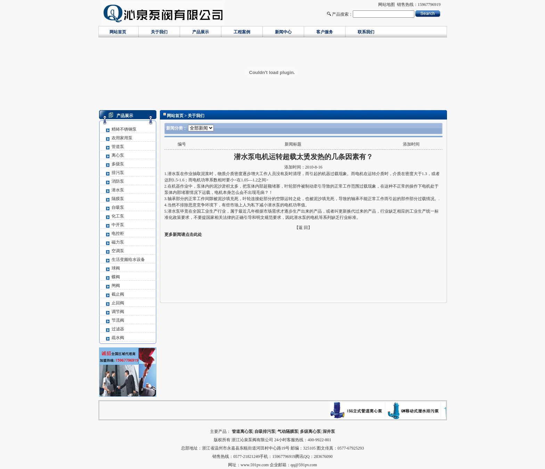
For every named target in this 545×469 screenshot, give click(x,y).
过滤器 (118, 329)
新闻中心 (283, 32)
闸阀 (116, 285)
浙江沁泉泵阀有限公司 (252, 439)
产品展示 (200, 32)
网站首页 (117, 32)
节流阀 (118, 320)
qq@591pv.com (304, 464)
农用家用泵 (122, 137)
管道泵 (118, 146)
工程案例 (242, 32)
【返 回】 (303, 227)
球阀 (116, 268)
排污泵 (118, 172)
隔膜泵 (118, 198)
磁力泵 (118, 242)
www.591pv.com (255, 464)
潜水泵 (118, 190)
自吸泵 (118, 207)
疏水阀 (118, 337)
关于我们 (159, 32)
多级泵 (118, 164)
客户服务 (324, 32)
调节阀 (118, 311)
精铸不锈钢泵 (124, 129)
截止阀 (118, 294)
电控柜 (118, 233)
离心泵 (118, 155)
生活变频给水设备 (128, 259)
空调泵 (118, 250)
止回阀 (118, 303)
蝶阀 (116, 276)
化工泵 (118, 216)
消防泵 (118, 181)
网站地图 (386, 4)
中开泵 (118, 224)
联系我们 (366, 32)
